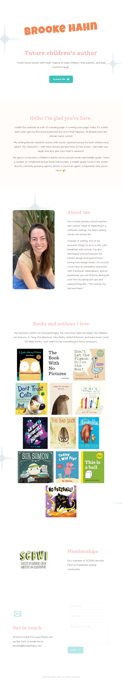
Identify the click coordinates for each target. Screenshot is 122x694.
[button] (61, 79)
